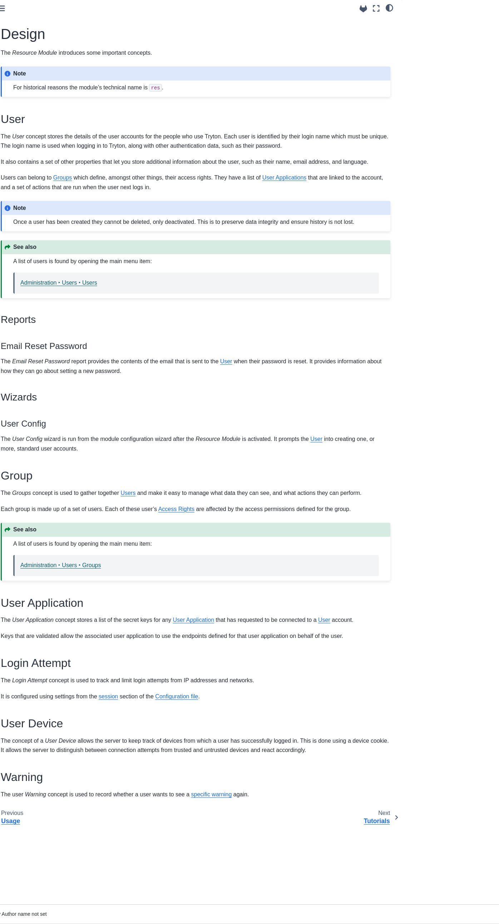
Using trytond (24, 51)
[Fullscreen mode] (376, 8)
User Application (426, 61)
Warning (417, 91)
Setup (27, 107)
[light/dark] (389, 7)
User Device (422, 81)
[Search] (50, 33)
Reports (422, 32)
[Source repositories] (363, 9)
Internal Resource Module (44, 85)
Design (29, 130)
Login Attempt (423, 71)
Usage (28, 119)
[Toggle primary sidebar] (112, 8)
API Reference (26, 62)
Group (415, 51)
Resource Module (36, 96)
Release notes (25, 153)
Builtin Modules (28, 74)
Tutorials (19, 141)
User (413, 22)
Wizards (423, 42)
